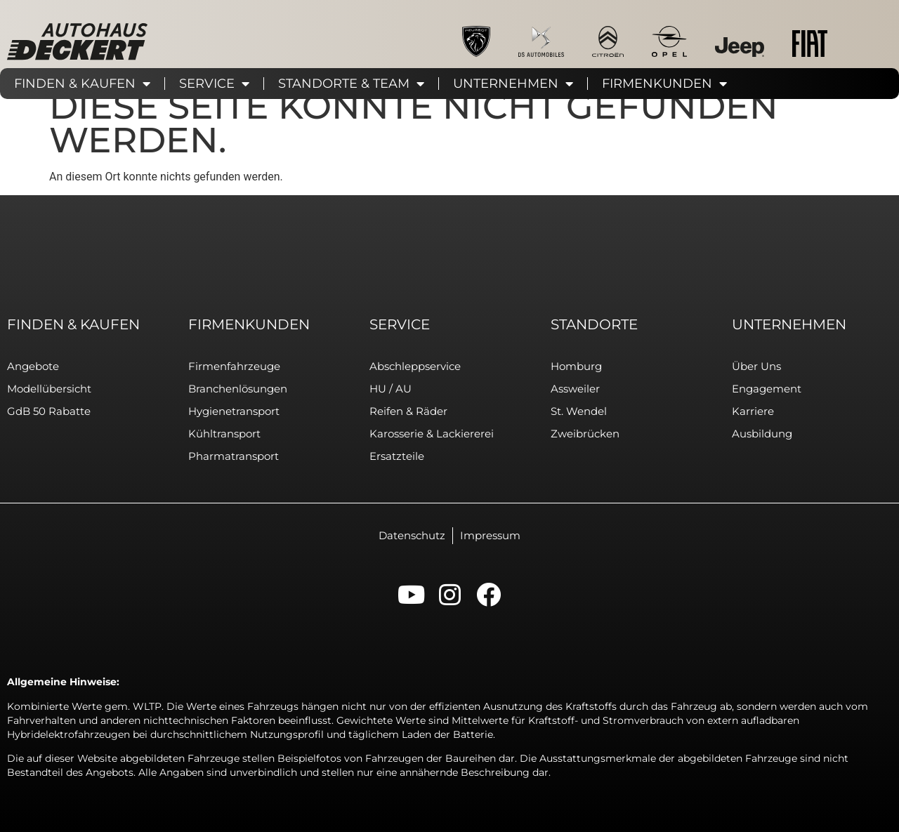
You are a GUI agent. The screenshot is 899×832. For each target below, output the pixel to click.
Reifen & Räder (408, 411)
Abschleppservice (415, 366)
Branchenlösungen (237, 388)
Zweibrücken (585, 433)
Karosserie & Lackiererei (431, 433)
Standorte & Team (351, 83)
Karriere (753, 411)
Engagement (766, 388)
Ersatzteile (396, 456)
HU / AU (390, 388)
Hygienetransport (234, 411)
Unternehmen (513, 83)
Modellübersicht (49, 388)
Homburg (576, 366)
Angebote (33, 366)
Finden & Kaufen (82, 83)
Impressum (490, 535)
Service (214, 83)
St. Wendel (579, 411)
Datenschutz (412, 535)
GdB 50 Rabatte (49, 411)
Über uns (756, 366)
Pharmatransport (233, 456)
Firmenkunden (664, 83)
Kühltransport (224, 433)
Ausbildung (762, 433)
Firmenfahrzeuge (234, 366)
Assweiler (575, 388)
